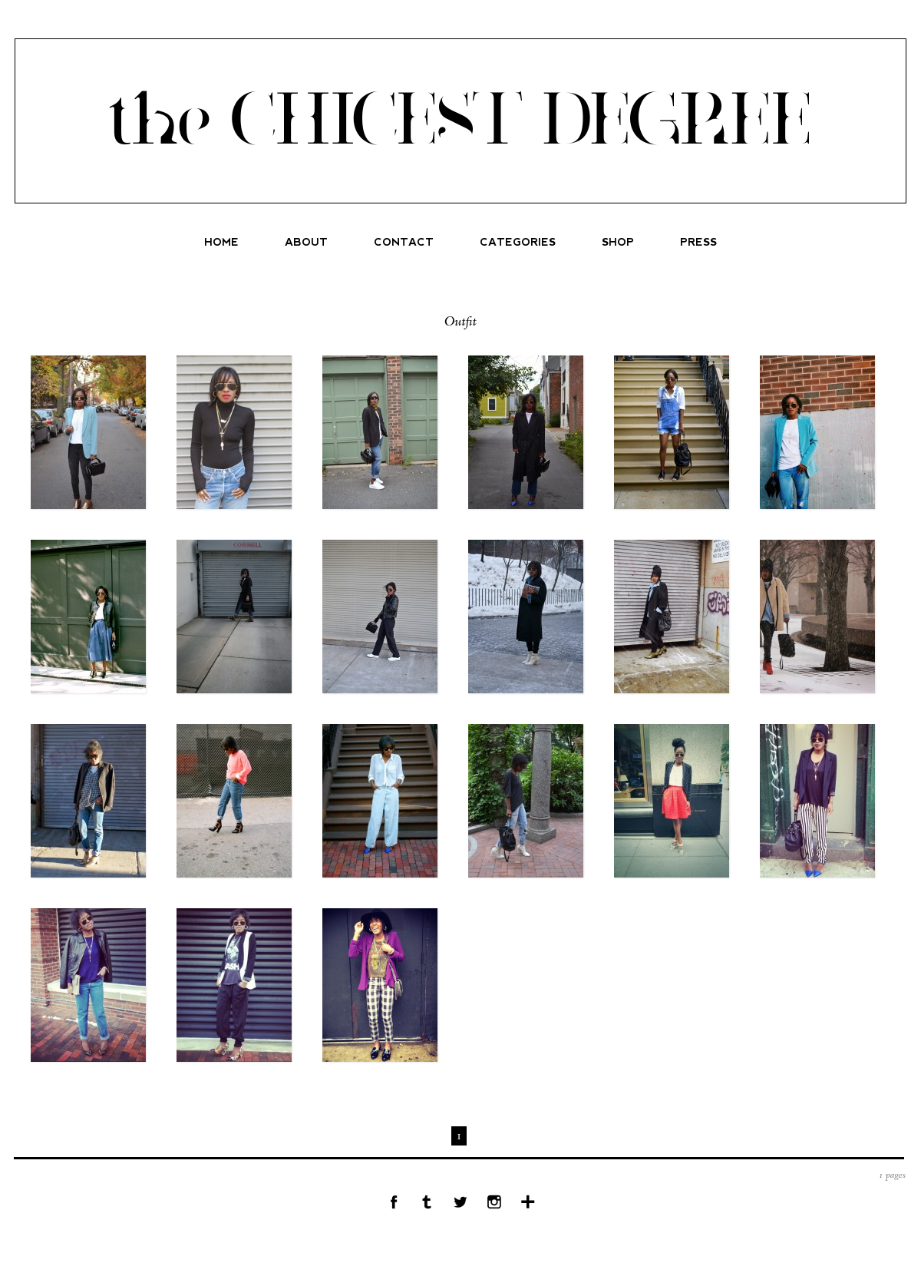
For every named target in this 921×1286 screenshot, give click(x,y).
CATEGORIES (518, 242)
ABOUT (306, 242)
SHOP (618, 242)
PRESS (698, 242)
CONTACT (404, 242)
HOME (221, 242)
